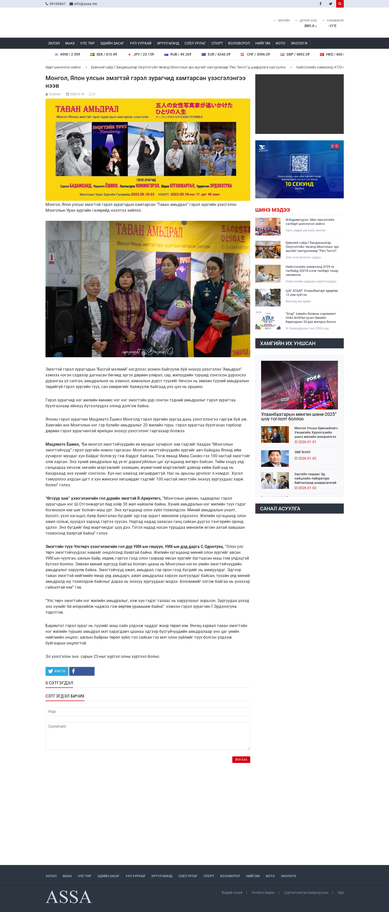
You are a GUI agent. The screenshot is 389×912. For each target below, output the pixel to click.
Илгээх (241, 759)
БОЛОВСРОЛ (239, 43)
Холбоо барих (263, 892)
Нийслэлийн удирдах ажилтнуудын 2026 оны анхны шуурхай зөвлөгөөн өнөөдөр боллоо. (312, 281)
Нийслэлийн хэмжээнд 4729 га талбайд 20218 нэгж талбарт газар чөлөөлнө (312, 271)
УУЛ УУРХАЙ (140, 43)
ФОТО (280, 43)
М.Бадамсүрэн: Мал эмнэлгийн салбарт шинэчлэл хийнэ (310, 222)
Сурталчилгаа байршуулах (306, 892)
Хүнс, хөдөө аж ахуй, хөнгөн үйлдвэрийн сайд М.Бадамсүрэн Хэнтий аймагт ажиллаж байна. (309, 230)
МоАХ (70, 43)
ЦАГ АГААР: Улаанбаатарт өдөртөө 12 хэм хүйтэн (312, 293)
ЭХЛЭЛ (54, 43)
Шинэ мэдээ (272, 210)
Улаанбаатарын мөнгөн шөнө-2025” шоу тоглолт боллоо (298, 416)
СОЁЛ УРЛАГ (195, 43)
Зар (341, 892)
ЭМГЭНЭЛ (302, 452)
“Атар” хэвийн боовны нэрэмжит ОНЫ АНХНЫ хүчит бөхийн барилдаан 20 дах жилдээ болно (311, 318)
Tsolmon (55, 94)
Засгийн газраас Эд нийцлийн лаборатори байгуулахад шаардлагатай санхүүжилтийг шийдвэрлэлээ (315, 478)
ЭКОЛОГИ (299, 43)
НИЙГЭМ (262, 43)
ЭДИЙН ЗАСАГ (112, 43)
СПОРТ (217, 43)
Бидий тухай (232, 892)
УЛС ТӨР (87, 43)
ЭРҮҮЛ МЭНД (168, 43)
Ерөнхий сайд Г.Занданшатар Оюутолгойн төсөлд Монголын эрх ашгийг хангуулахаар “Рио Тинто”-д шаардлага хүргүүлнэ (191, 67)
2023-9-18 (77, 94)
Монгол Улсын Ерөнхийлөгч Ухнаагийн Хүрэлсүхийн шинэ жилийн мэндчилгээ (316, 432)
